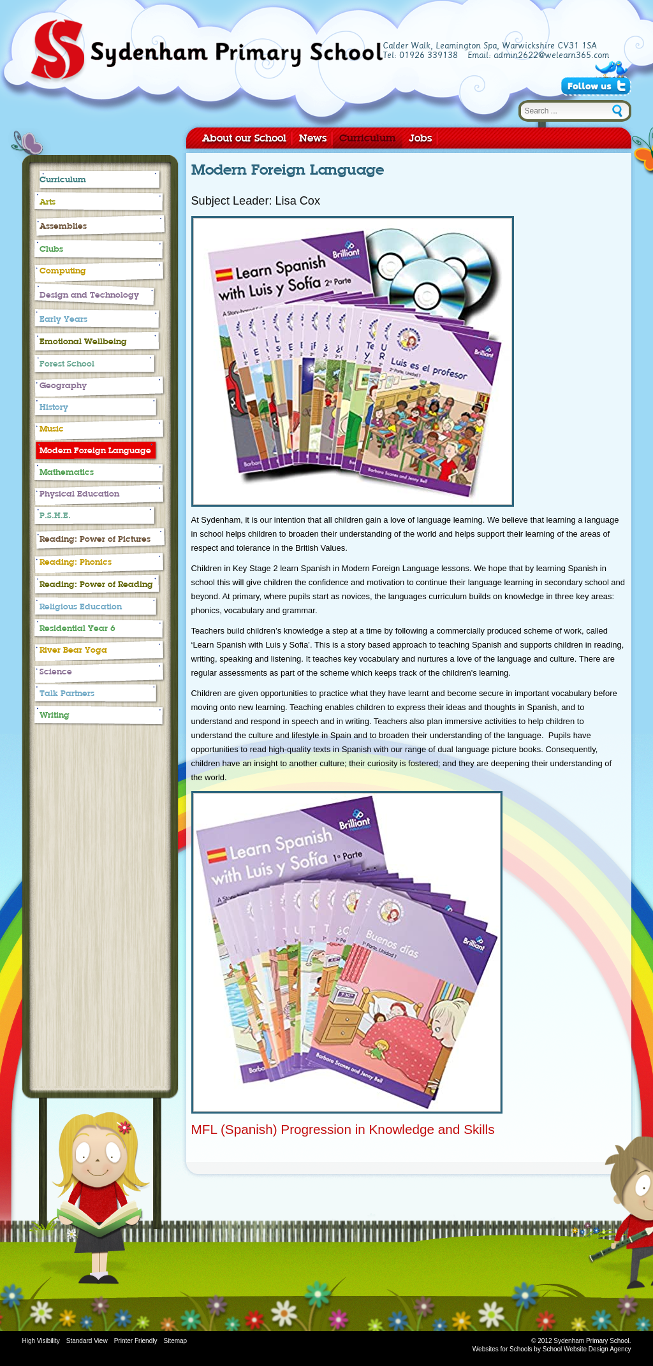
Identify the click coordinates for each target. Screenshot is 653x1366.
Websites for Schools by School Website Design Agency (552, 1349)
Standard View (87, 1340)
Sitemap (175, 1340)
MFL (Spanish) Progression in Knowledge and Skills (343, 1129)
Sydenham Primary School (206, 52)
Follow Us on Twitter (595, 86)
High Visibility (41, 1340)
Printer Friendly (136, 1340)
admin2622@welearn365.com (551, 55)
